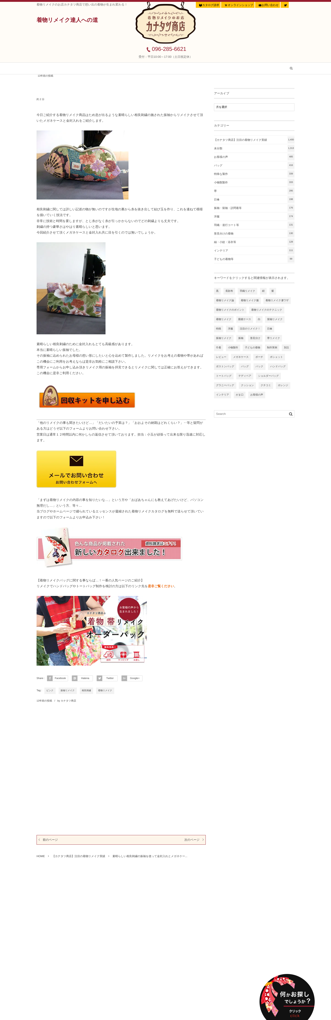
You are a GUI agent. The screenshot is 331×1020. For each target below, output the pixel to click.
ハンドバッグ (278, 366)
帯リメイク (273, 338)
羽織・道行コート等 (254, 225)
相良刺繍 (86, 690)
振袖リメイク (68, 690)
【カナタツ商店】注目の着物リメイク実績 (105, 68)
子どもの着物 (252, 347)
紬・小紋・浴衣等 (254, 242)
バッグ (254, 165)
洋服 (254, 216)
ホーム (51, 68)
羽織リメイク (247, 291)
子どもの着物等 (254, 259)
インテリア (254, 250)
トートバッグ (223, 376)
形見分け (255, 338)
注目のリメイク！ (250, 328)
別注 (286, 347)
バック (259, 366)
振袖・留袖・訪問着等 (254, 208)
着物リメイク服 (250, 300)
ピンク (50, 690)
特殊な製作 (254, 173)
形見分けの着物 (254, 233)
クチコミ (266, 385)
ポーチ (259, 357)
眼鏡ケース (244, 319)
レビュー (221, 357)
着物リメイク (105, 690)
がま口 (240, 394)
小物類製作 (254, 182)
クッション (247, 385)
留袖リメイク (274, 319)
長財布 (229, 291)
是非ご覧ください (161, 586)
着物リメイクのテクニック (266, 310)
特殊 (218, 328)
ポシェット (276, 357)
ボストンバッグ (225, 366)
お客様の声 (162, 68)
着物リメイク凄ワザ (277, 300)
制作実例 (272, 347)
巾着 (218, 347)
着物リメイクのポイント (230, 310)
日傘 (254, 199)
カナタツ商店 (68, 700)
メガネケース (240, 357)
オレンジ (283, 385)
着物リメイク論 (225, 300)
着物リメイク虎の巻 (203, 68)
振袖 (240, 338)
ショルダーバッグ (268, 376)
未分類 (254, 148)
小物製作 (233, 347)
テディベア (244, 376)
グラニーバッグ (225, 385)
